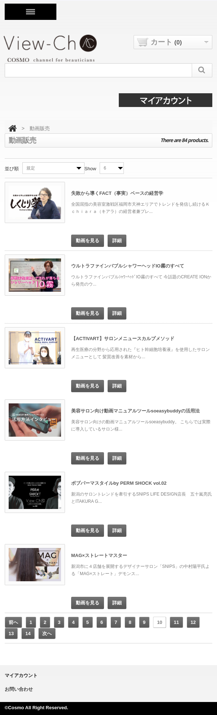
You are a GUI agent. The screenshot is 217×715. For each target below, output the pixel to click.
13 (11, 633)
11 (176, 622)
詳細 (117, 240)
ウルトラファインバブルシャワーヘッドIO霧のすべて (127, 266)
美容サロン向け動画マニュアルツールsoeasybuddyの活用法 (135, 411)
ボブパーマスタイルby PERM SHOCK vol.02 (118, 483)
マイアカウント (21, 675)
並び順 (12, 168)
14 (27, 633)
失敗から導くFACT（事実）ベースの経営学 (117, 193)
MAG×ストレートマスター (99, 555)
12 (193, 622)
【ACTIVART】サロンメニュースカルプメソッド (122, 338)
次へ (47, 633)
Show (90, 168)
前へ (13, 622)
